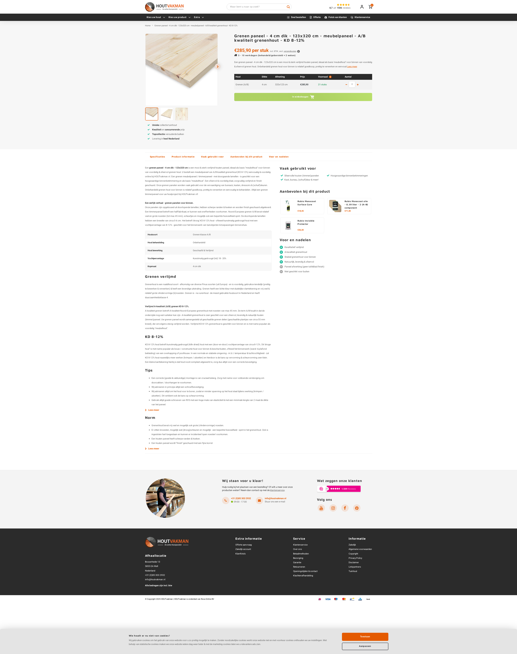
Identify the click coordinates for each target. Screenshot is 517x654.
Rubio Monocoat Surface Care (307, 204)
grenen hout (175, 173)
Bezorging (298, 559)
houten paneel (222, 168)
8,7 (331, 8)
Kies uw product (180, 18)
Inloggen (362, 7)
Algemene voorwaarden (360, 550)
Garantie (297, 563)
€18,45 (301, 211)
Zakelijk (352, 545)
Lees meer (352, 67)
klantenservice (277, 491)
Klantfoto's (240, 554)
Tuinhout (353, 572)
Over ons (297, 550)
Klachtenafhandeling (303, 576)
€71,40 (348, 211)
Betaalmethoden (301, 554)
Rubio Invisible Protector (306, 223)
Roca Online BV (207, 600)
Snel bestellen (298, 18)
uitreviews (341, 8)
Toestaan (365, 636)
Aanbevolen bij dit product (246, 157)
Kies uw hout (156, 18)
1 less (346, 86)
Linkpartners (355, 568)
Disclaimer (354, 563)
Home (148, 26)
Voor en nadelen (279, 157)
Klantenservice (362, 18)
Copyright (353, 554)
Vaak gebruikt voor (212, 157)
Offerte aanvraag (243, 545)
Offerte (317, 18)
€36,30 (301, 230)
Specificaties (157, 157)
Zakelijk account (243, 550)
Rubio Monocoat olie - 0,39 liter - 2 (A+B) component (356, 205)
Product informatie (183, 157)
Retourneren (299, 568)
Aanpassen (365, 646)
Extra (199, 18)
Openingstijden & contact (305, 572)
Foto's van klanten (337, 18)
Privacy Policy (355, 559)
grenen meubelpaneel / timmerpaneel (194, 177)
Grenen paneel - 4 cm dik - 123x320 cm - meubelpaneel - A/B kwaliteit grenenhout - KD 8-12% (195, 26)
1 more (358, 86)
